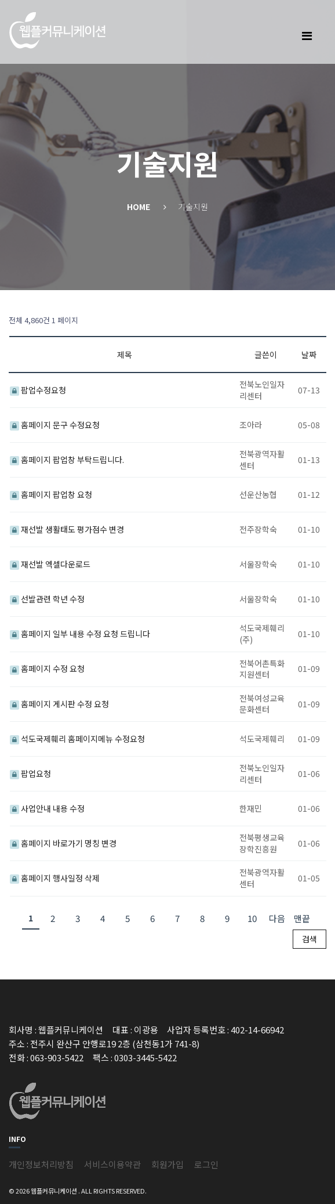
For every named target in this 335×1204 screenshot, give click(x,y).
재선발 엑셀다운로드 (50, 564)
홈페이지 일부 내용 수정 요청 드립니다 (80, 633)
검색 (309, 939)
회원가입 (167, 1164)
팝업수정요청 (38, 390)
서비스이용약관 (112, 1164)
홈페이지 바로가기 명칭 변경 (63, 843)
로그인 (206, 1164)
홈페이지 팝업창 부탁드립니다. (67, 459)
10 (252, 918)
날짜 (308, 354)
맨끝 (302, 918)
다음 (277, 918)
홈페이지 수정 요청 (47, 668)
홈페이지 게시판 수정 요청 (59, 704)
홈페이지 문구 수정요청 (55, 425)
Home (138, 206)
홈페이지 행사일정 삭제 (55, 878)
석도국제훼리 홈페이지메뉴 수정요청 (77, 738)
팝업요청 (30, 773)
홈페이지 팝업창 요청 (51, 494)
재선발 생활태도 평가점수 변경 (67, 529)
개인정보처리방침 (41, 1164)
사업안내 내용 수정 (47, 808)
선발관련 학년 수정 (47, 599)
